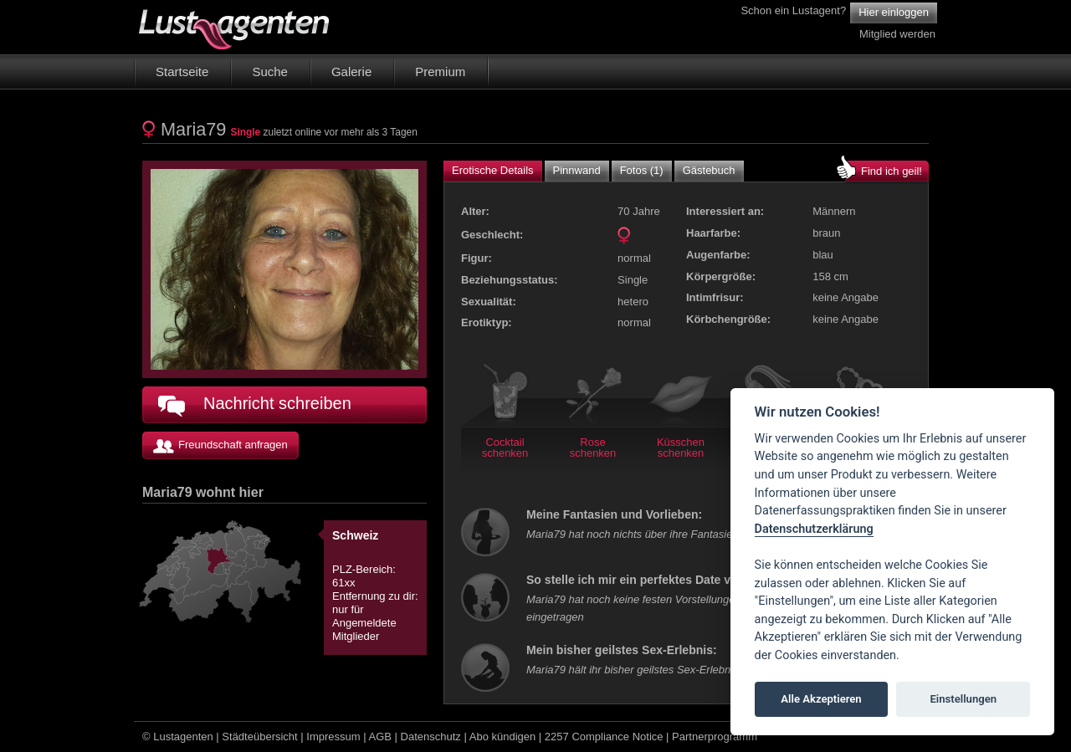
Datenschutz (431, 736)
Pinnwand (577, 170)
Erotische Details (493, 170)
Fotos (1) (642, 170)
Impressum (333, 736)
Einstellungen (963, 699)
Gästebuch (709, 170)
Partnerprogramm (714, 736)
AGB (380, 736)
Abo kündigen (502, 736)
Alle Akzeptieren (821, 699)
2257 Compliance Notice (604, 736)
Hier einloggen (893, 12)
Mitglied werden (897, 34)
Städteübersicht (259, 736)
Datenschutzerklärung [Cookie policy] (814, 529)
